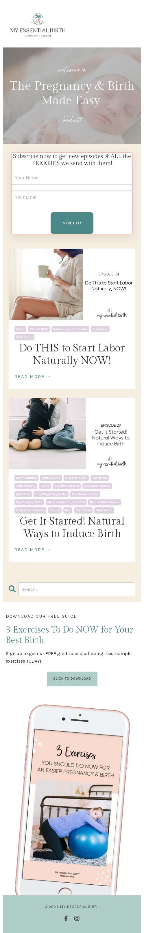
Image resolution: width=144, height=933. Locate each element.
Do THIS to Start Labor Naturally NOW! (72, 354)
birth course (51, 478)
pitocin (55, 510)
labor (20, 329)
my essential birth (29, 502)
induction (23, 494)
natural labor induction (70, 329)
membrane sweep (85, 494)
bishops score (76, 478)
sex (68, 510)
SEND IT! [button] (72, 223)
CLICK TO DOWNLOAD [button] (72, 679)
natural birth (39, 329)
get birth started (66, 486)
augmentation (26, 478)
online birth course (30, 510)
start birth (83, 510)
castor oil (99, 478)
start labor (24, 337)
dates (45, 486)
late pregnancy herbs (51, 494)
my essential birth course (66, 502)
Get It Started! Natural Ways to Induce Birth (72, 527)
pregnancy (100, 329)
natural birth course (104, 502)
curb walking (26, 486)
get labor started (97, 486)
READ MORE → (32, 376)
